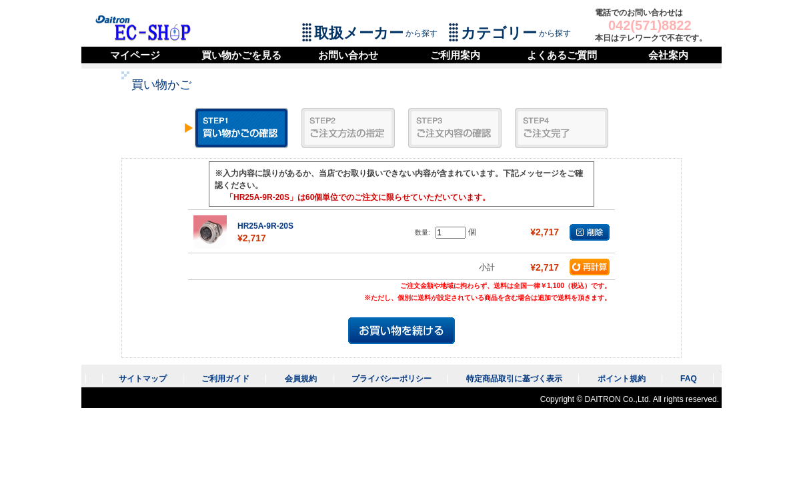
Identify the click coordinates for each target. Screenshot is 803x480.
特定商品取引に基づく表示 (514, 378)
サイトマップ (143, 378)
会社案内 (668, 55)
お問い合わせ (348, 55)
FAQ (688, 378)
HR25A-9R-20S (265, 226)
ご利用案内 (455, 55)
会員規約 (301, 378)
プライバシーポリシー (391, 378)
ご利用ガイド (225, 378)
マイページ (135, 55)
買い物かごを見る (241, 55)
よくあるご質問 (562, 55)
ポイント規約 (622, 378)
